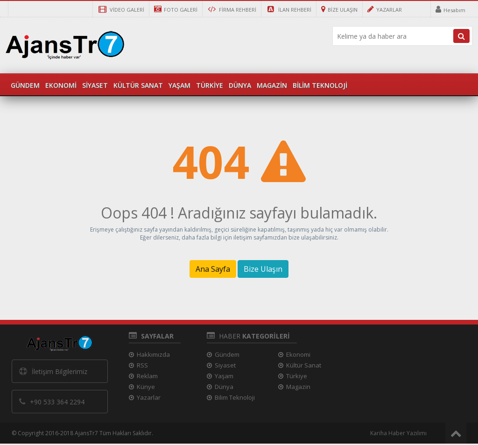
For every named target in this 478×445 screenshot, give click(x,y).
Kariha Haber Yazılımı (398, 433)
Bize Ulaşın (263, 269)
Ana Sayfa (213, 269)
